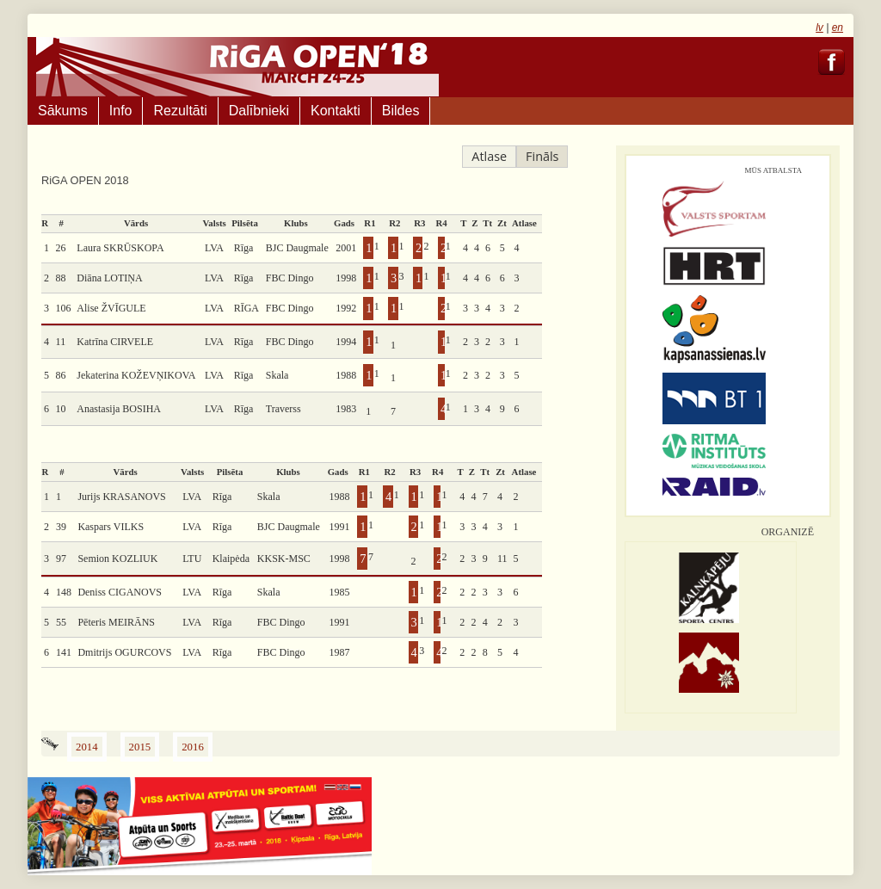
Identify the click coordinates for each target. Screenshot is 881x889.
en (837, 28)
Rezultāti (179, 110)
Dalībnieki (259, 110)
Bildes (401, 110)
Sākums (63, 110)
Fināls (542, 156)
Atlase (489, 156)
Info (120, 110)
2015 (140, 747)
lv (819, 28)
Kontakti (335, 110)
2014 (87, 747)
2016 (193, 747)
